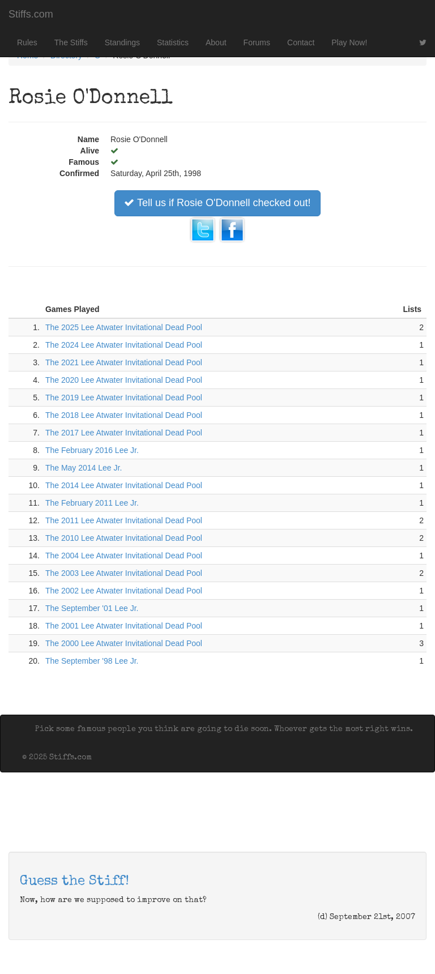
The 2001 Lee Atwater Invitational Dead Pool (123, 625)
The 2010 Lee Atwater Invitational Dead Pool (123, 537)
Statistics (173, 42)
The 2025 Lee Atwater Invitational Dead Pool (123, 327)
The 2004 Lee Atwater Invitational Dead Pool (123, 555)
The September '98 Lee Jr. (92, 660)
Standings (122, 42)
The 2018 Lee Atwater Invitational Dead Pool (123, 415)
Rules (27, 42)
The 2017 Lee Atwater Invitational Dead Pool (123, 432)
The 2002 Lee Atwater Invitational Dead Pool (123, 590)
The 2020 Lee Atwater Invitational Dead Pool (123, 380)
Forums (257, 42)
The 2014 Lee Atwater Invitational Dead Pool (123, 485)
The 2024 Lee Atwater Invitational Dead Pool (123, 344)
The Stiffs (71, 42)
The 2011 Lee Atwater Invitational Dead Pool (123, 520)
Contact (300, 42)
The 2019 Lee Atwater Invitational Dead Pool (123, 397)
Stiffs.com (30, 14)
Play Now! (349, 42)
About (216, 42)
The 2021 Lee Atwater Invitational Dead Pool (123, 362)
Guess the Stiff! (74, 881)
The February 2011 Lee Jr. (92, 502)
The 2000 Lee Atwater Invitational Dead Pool (123, 643)
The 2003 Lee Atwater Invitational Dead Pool (123, 573)
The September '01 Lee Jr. (92, 608)
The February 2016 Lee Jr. (92, 450)
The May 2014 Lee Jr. (83, 467)
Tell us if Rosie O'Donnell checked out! (217, 202)
